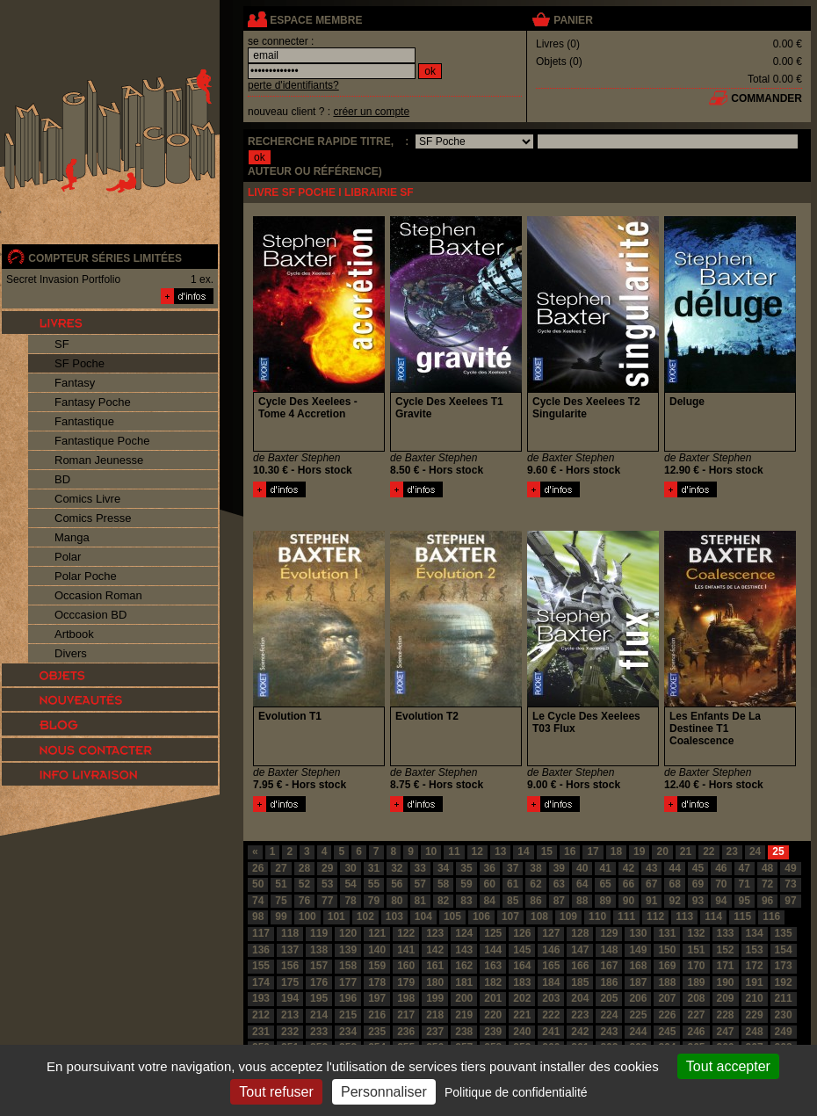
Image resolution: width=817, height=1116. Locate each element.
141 (406, 950)
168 (638, 966)
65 (605, 884)
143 (464, 950)
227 (696, 1015)
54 (350, 884)
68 (674, 884)
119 (319, 933)
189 (696, 982)
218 (435, 1015)
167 (609, 966)
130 (638, 933)
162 (464, 966)
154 (783, 950)
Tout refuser (276, 1091)
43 (651, 868)
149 (638, 950)
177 (348, 982)
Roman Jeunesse (98, 460)
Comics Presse (92, 518)
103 (394, 916)
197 (377, 998)
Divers (70, 653)
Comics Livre (87, 498)
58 (443, 884)
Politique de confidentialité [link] (516, 1092)
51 (280, 884)
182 (493, 982)
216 (377, 1015)
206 (638, 998)
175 (290, 982)
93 (698, 901)
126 (522, 933)
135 (783, 933)
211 (783, 998)
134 (754, 933)
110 (597, 916)
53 (327, 884)
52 (304, 884)
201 (493, 998)
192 (783, 982)
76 (304, 901)
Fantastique (84, 421)
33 (420, 868)
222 (551, 1015)
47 (744, 868)
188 (667, 982)
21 (685, 851)
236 (406, 1031)
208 (696, 998)
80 (396, 901)
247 (725, 1031)
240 (522, 1031)
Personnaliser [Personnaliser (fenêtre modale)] (384, 1091)
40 (582, 868)
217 (406, 1015)
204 (580, 998)
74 (258, 901)
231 (261, 1031)
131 (667, 933)
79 (374, 901)
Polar (67, 556)
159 (377, 966)
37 (512, 868)
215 (348, 1015)
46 (721, 868)
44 (674, 868)
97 (790, 901)
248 (754, 1031)
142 (435, 950)
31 (374, 868)
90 (628, 901)
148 (609, 950)
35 (466, 868)
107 (510, 916)
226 (667, 1015)
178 (377, 982)
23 (732, 851)
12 (477, 851)
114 (713, 916)
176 (319, 982)
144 (493, 950)
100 (307, 916)
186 (609, 982)
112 (655, 916)
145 (522, 950)
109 (568, 916)
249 (783, 1031)
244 (638, 1031)
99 (280, 916)
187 (638, 982)
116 (771, 916)
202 (522, 998)
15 (547, 851)
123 (435, 933)
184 (551, 982)
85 (512, 901)
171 (725, 966)
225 (638, 1015)
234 (348, 1031)
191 (754, 982)
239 (493, 1031)
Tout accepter (728, 1066)
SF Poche (79, 363)
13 (500, 851)
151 (696, 950)
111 (626, 916)
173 (783, 966)
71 (744, 884)
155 (261, 966)
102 (365, 916)
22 (708, 851)
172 (754, 966)
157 (319, 966)
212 (261, 1015)
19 (639, 851)
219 (464, 1015)
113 (684, 916)
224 (609, 1015)
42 (628, 868)
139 (348, 950)
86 (535, 901)
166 (580, 966)
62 (535, 884)
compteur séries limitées (105, 258)
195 (319, 998)
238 (464, 1031)
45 (698, 868)
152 (725, 950)
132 (696, 933)
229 (754, 1015)
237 (435, 1031)
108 (539, 916)
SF (61, 344)
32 (396, 868)
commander (766, 98)
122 (406, 933)
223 (580, 1015)
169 (667, 966)
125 (493, 933)
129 (609, 933)
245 (667, 1031)
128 (580, 933)
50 (258, 884)
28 (304, 868)
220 (493, 1015)
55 (374, 884)
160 (406, 966)
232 (290, 1031)
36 (489, 868)
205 (609, 998)
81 (420, 901)
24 (755, 851)
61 (512, 884)
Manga (72, 537)
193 (261, 998)
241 (551, 1031)
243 (609, 1031)
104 (423, 916)
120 (348, 933)
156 (290, 966)
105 (452, 916)
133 (725, 933)
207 (667, 998)
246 (696, 1031)
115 (742, 916)
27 (280, 868)
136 (261, 950)
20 (662, 851)
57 (420, 884)
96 (767, 901)
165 (551, 966)
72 (767, 884)
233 (319, 1031)
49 (790, 868)
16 (569, 851)
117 (261, 933)
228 (725, 1015)
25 (778, 851)
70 (721, 884)
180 (435, 982)
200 (464, 998)
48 (767, 868)
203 (551, 998)
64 (582, 884)
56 (396, 884)
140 (377, 950)
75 (280, 901)
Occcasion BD (90, 614)
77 (327, 901)
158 (348, 966)
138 (319, 950)
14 (523, 851)
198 (406, 998)
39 (559, 868)
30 (350, 868)
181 (464, 982)
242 (580, 1031)
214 (319, 1015)
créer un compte (371, 111)
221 (522, 1015)
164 (522, 966)
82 (443, 901)
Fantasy (74, 382)
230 (783, 1015)
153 (754, 950)
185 (580, 982)
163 (493, 966)
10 (431, 851)
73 (790, 884)
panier (572, 20)
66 (628, 884)
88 (582, 901)
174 (261, 982)
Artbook (74, 634)
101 (336, 916)
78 (350, 901)
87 (559, 901)
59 (466, 884)
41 (605, 868)
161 (435, 966)
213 (290, 1015)
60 (489, 884)
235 (377, 1031)
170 (696, 966)
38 (535, 868)
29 (327, 868)
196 (348, 998)
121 (377, 933)
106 (481, 916)
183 (522, 982)
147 (580, 950)
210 (754, 998)
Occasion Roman (98, 595)
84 (489, 901)
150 (667, 950)
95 (744, 901)
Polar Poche (85, 576)
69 (698, 884)
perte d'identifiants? (293, 85)
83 (466, 901)
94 (721, 901)
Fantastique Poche (101, 440)
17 (592, 851)
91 (651, 901)
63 (559, 884)
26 (258, 868)
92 (674, 901)
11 (453, 851)
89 (605, 901)
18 (616, 851)
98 (258, 916)
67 (651, 884)
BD (62, 479)
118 (290, 933)
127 (551, 933)
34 (443, 868)
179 (406, 982)
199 (435, 998)
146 (551, 950)
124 (464, 933)
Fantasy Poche (92, 402)
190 (725, 982)
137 (290, 950)
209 (725, 998)
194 (290, 998)
